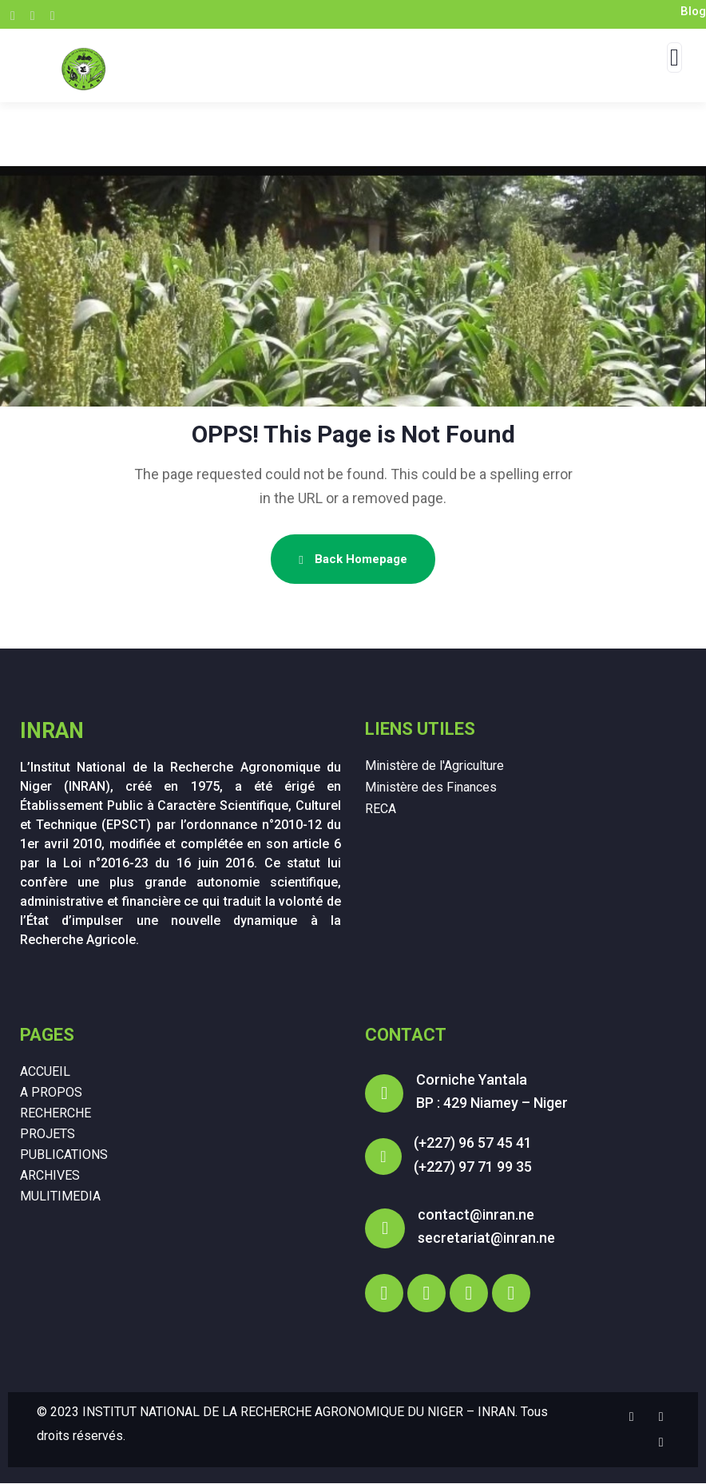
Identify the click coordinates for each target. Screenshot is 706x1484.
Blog (693, 11)
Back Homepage (353, 559)
